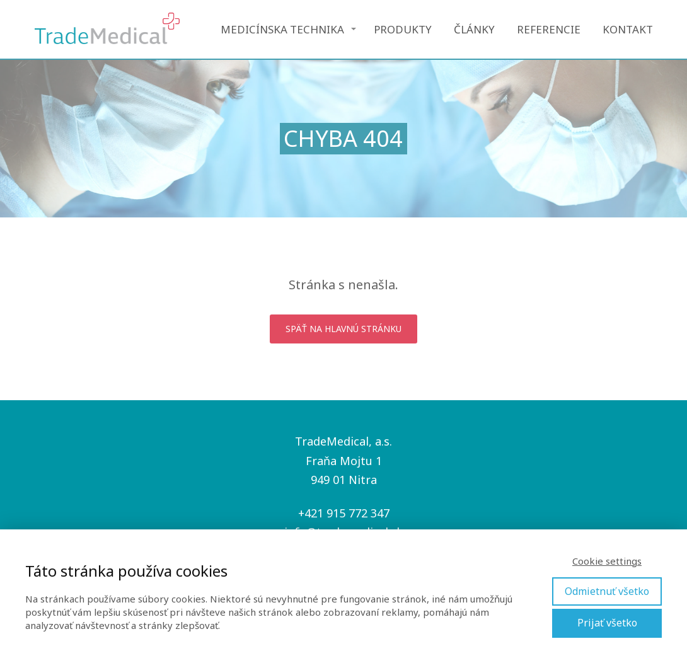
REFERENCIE (548, 29)
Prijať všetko (607, 623)
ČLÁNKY (474, 29)
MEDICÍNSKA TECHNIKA (282, 29)
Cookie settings (607, 561)
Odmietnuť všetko (607, 591)
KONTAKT (628, 29)
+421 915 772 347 (344, 513)
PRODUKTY (403, 29)
